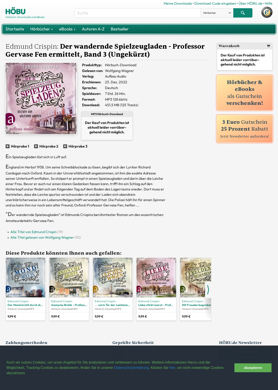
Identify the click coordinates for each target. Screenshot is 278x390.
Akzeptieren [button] (253, 368)
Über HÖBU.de (250, 3)
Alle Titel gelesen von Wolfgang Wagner (42, 237)
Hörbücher (41, 29)
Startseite (15, 29)
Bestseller (120, 29)
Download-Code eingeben (215, 3)
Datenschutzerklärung (131, 368)
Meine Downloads (178, 3)
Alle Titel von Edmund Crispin (33, 232)
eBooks (67, 29)
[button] (230, 368)
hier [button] (172, 368)
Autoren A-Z (93, 29)
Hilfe (268, 3)
